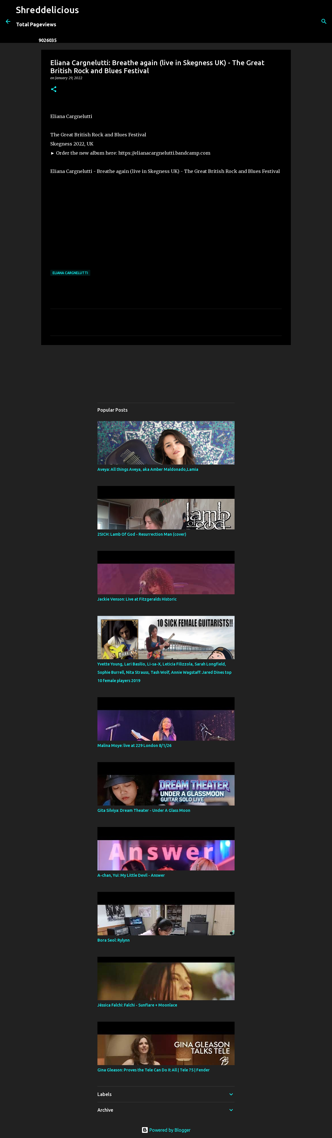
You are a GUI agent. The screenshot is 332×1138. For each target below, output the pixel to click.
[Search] (86, 21)
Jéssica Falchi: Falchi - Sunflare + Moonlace (137, 1005)
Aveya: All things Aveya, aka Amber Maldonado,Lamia (147, 469)
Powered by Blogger (166, 1130)
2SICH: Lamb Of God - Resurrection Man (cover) (141, 534)
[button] (53, 89)
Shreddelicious (47, 10)
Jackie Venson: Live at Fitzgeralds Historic (137, 599)
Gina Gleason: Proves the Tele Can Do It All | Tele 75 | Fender (153, 1070)
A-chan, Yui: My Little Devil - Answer (131, 875)
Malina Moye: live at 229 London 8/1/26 (134, 745)
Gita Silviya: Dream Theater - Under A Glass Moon (143, 810)
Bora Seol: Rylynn (113, 940)
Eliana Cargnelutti (70, 273)
